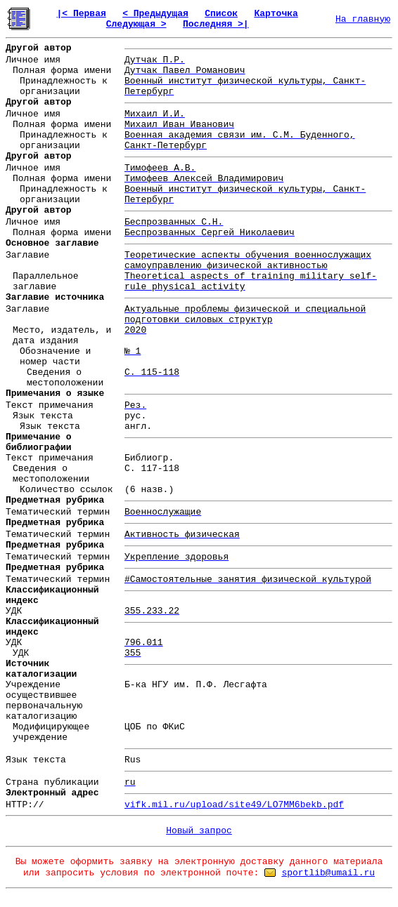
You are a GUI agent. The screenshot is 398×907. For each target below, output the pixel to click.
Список (221, 13)
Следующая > (136, 24)
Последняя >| (216, 24)
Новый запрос (199, 831)
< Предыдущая (155, 13)
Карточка (275, 13)
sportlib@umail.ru (328, 873)
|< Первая (81, 13)
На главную (362, 19)
